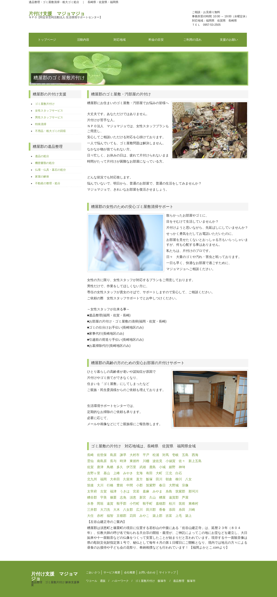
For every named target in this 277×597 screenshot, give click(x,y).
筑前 (182, 503)
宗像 (185, 485)
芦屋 (185, 497)
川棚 (146, 461)
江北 (169, 473)
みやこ (144, 515)
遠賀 (110, 503)
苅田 (133, 515)
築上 (188, 515)
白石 (178, 473)
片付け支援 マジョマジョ (65, 15)
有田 (149, 473)
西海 (195, 455)
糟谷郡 (92, 497)
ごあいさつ (93, 572)
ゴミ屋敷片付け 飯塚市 (150, 581)
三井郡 (92, 509)
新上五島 (195, 461)
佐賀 (90, 467)
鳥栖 (110, 467)
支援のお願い (229, 39)
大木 (116, 509)
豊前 (120, 485)
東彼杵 (134, 461)
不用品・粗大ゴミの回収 (50, 131)
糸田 (182, 509)
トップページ (47, 39)
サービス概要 (111, 572)
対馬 (165, 455)
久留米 (128, 479)
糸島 (169, 491)
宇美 (103, 497)
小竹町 (134, 503)
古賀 (103, 491)
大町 (159, 473)
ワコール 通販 (96, 581)
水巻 (90, 503)
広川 (139, 509)
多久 (120, 467)
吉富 (169, 515)
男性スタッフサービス (49, 117)
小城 (162, 467)
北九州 (92, 479)
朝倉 (169, 479)
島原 (113, 455)
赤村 (100, 515)
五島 (185, 455)
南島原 (102, 461)
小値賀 (170, 461)
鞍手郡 (121, 503)
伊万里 (131, 467)
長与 (113, 461)
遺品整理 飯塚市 (184, 581)
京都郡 (121, 515)
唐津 (100, 467)
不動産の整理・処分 (47, 183)
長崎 (90, 455)
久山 (152, 497)
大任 (90, 515)
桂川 (172, 503)
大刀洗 (105, 509)
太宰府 (92, 491)
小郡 (139, 485)
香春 (162, 509)
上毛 (178, 515)
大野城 (174, 485)
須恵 (133, 497)
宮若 (136, 491)
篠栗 (113, 497)
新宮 (142, 497)
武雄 (142, 467)
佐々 (182, 461)
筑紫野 (151, 485)
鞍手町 (148, 503)
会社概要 (129, 572)
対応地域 (120, 39)
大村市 (134, 455)
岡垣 (100, 503)
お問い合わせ (147, 572)
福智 (110, 515)
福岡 (103, 479)
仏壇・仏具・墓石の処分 (50, 169)
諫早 (123, 455)
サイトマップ (167, 572)
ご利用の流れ (192, 39)
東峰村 (193, 503)
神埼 (182, 467)
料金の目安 (156, 39)
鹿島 (152, 467)
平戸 (146, 455)
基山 (106, 473)
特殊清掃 (40, 124)
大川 (100, 485)
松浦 (156, 455)
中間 (129, 485)
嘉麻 (146, 491)
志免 (123, 497)
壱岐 (175, 455)
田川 (159, 479)
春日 (162, 485)
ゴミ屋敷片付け (45, 103)
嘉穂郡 (161, 503)
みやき (128, 473)
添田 (172, 509)
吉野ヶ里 (93, 473)
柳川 (178, 479)
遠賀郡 (174, 497)
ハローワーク (120, 581)
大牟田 (115, 479)
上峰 (116, 473)
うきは (125, 491)
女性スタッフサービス (49, 110)
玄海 (139, 473)
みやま (157, 491)
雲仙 (90, 461)
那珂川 (193, 491)
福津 (113, 491)
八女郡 (128, 509)
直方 (139, 479)
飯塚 (149, 479)
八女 (188, 479)
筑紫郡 (180, 491)
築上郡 (157, 515)
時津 (123, 461)
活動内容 (83, 39)
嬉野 (172, 467)
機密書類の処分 (45, 163)
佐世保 (102, 455)
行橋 (110, 485)
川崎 (191, 509)
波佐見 (157, 461)
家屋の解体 (42, 176)
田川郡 (151, 509)
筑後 (90, 485)
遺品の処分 (42, 156)
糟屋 (162, 497)
